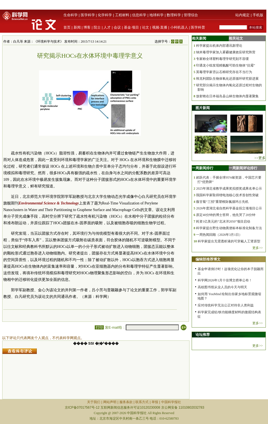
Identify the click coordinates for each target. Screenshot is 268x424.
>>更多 (260, 158)
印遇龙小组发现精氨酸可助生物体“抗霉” (225, 65)
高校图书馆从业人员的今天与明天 (222, 287)
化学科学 (105, 15)
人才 (107, 27)
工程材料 (122, 15)
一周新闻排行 (202, 168)
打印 (99, 327)
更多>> (257, 248)
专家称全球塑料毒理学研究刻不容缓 (222, 59)
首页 (67, 27)
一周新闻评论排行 (243, 168)
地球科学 (156, 15)
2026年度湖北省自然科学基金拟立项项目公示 (229, 208)
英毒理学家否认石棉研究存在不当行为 (224, 72)
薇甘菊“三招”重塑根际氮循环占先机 (222, 202)
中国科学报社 (171, 402)
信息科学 (139, 15)
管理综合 (191, 15)
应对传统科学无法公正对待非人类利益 (226, 305)
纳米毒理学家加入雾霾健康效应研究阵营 (225, 52)
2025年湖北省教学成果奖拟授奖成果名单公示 (229, 188)
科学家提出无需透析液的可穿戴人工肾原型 (229, 241)
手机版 (258, 15)
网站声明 (109, 402)
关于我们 (93, 402)
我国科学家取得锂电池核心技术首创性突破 (227, 195)
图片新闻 (203, 108)
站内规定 (242, 15)
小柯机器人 (179, 27)
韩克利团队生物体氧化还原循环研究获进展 (227, 79)
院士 (97, 27)
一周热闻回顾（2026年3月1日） (219, 235)
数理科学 (174, 15)
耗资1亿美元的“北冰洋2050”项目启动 (223, 221)
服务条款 (126, 402)
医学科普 (198, 27)
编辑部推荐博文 (208, 259)
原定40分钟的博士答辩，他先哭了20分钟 (225, 215)
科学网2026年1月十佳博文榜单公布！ (225, 280)
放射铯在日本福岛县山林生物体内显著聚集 (227, 96)
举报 (155, 402)
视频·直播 (160, 27)
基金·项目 (131, 27)
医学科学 (88, 15)
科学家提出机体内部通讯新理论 (219, 46)
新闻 (77, 27)
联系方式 (142, 402)
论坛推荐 (203, 334)
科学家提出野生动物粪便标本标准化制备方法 (229, 228)
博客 (87, 27)
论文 (145, 27)
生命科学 (70, 15)
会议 (117, 27)
